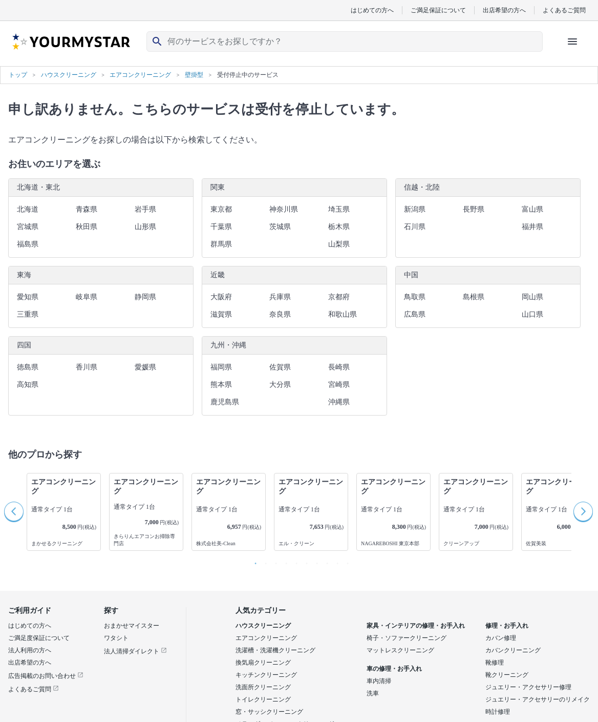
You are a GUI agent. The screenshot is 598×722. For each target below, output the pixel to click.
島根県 (473, 297)
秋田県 (86, 227)
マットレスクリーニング (400, 650)
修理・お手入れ (506, 625)
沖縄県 (339, 402)
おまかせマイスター (131, 625)
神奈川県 (283, 209)
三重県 (27, 314)
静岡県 (145, 297)
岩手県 (145, 209)
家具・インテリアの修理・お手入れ (416, 625)
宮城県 (27, 227)
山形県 (145, 227)
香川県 (86, 367)
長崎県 (339, 367)
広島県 (414, 314)
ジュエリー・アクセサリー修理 (528, 687)
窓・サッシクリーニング (269, 711)
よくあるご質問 (564, 10)
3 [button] (273, 561)
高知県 (27, 384)
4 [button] (283, 561)
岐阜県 (86, 297)
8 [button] (324, 561)
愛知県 (27, 297)
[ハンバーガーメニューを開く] (572, 41)
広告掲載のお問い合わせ (45, 675)
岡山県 (532, 297)
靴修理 (494, 662)
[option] (64, 512)
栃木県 (339, 227)
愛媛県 (145, 367)
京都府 (339, 297)
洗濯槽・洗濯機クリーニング (275, 650)
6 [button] (304, 561)
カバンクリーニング (513, 650)
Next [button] (583, 512)
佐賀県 (280, 367)
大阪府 (221, 297)
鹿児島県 (224, 402)
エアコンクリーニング (266, 638)
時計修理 (497, 711)
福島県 (27, 244)
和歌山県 (342, 314)
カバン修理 (500, 638)
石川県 (414, 227)
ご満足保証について (438, 10)
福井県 (532, 227)
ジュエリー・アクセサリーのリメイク (537, 699)
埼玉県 (339, 209)
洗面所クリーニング (263, 687)
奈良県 (280, 314)
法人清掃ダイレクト (135, 651)
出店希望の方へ (504, 10)
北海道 (27, 209)
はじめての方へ (372, 10)
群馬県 (221, 244)
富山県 (532, 209)
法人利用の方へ (29, 650)
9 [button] (334, 561)
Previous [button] (14, 512)
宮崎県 (339, 384)
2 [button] (263, 561)
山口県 (532, 314)
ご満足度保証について (39, 638)
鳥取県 (414, 297)
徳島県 (27, 367)
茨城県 (280, 227)
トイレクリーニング (263, 699)
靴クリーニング (506, 674)
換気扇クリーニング (263, 662)
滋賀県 (221, 314)
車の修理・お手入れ (394, 668)
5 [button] (293, 561)
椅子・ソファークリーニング (406, 638)
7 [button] (314, 561)
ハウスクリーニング (263, 625)
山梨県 (339, 244)
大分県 (280, 384)
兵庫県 (280, 297)
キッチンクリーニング (266, 674)
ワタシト (116, 638)
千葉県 (221, 227)
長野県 (473, 209)
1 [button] (252, 561)
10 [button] (345, 561)
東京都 (221, 209)
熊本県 (221, 384)
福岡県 (221, 367)
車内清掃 (379, 681)
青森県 (86, 209)
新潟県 (414, 209)
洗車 (373, 693)
